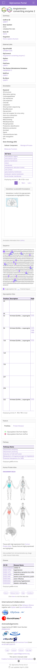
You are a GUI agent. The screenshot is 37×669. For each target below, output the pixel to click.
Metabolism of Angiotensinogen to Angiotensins (19, 456)
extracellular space (11, 159)
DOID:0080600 (8, 568)
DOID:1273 (7, 572)
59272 (5, 34)
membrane (8, 165)
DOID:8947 (7, 583)
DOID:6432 (7, 581)
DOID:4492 (7, 579)
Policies (21, 650)
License (14, 650)
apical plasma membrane (13, 172)
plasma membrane (11, 161)
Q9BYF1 (5, 22)
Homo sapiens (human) (10, 39)
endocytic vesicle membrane (14, 174)
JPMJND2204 (6, 629)
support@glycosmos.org (21, 654)
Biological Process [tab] (26, 145)
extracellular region (11, 156)
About (6, 593)
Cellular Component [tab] (11, 145)
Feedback (30, 593)
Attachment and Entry (10, 449)
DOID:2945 (7, 577)
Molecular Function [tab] (10, 149)
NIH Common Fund (21, 642)
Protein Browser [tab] (18, 426)
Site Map (28, 650)
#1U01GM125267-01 (8, 644)
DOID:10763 (7, 570)
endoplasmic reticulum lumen (14, 167)
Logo (7, 650)
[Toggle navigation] (33, 2)
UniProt (22, 240)
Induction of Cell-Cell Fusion (12, 454)
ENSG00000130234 (9, 472)
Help (23, 593)
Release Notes (15, 593)
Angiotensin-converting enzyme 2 (14, 56)
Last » (29, 183)
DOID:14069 (7, 574)
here (13, 596)
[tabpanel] (18, 194)
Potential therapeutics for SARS (13, 458)
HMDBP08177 (7, 70)
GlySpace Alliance (28, 605)
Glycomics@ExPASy (25, 607)
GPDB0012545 (7, 51)
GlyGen (13, 607)
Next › (24, 183)
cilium (7, 163)
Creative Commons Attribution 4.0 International (18, 660)
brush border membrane (13, 176)
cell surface (8, 170)
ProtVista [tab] (7, 426)
